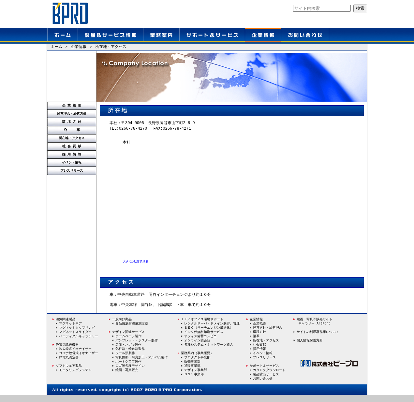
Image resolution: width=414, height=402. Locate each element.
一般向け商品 (120, 325)
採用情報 (259, 355)
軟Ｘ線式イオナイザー (75, 355)
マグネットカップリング (77, 333)
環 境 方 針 (71, 122)
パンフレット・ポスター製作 (136, 346)
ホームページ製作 (128, 342)
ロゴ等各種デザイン (130, 372)
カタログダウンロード (269, 377)
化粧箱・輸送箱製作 (130, 355)
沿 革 (72, 130)
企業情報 (78, 47)
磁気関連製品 (65, 325)
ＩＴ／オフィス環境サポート (200, 325)
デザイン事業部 (195, 377)
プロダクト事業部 (197, 364)
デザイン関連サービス (127, 338)
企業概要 (259, 329)
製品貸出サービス (266, 381)
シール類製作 (125, 359)
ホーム (56, 47)
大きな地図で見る (136, 263)
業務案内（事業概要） (196, 359)
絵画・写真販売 (126, 377)
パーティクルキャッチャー (78, 342)
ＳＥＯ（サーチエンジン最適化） (208, 333)
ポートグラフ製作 (128, 368)
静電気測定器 (69, 364)
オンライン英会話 (197, 346)
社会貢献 (259, 351)
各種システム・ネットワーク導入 (208, 351)
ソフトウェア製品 (67, 372)
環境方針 (259, 338)
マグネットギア (70, 329)
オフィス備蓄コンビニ (200, 342)
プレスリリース (71, 170)
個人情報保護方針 (310, 346)
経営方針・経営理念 (267, 333)
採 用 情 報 (71, 154)
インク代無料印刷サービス (203, 338)
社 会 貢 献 (71, 146)
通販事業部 (192, 372)
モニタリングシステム (75, 377)
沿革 (256, 342)
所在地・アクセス (72, 138)
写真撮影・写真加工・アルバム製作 (141, 364)
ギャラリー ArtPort (314, 329)
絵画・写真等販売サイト (315, 325)
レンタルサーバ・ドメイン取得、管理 (212, 329)
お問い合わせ (263, 385)
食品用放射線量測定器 (131, 329)
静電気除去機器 (65, 351)
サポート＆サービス (264, 372)
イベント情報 (71, 162)
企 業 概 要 (71, 105)
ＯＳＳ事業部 (194, 381)
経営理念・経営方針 (71, 113)
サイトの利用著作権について (318, 338)
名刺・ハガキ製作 (128, 351)
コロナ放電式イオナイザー (78, 359)
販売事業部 (192, 368)
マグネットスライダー (75, 338)
